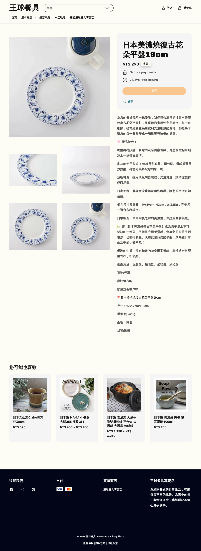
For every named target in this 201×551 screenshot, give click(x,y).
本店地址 (60, 17)
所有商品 (26, 17)
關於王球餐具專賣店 (82, 17)
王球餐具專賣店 (112, 489)
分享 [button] (128, 101)
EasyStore (118, 536)
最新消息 (44, 17)
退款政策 (113, 543)
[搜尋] (107, 7)
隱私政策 (100, 543)
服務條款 (88, 543)
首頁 (14, 17)
